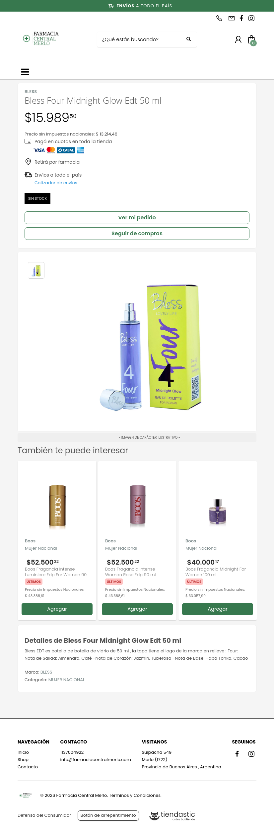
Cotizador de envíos (55, 183)
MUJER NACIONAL (66, 680)
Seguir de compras (137, 233)
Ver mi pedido (137, 217)
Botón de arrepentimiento (108, 815)
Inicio (23, 752)
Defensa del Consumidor (44, 815)
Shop (23, 759)
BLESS (46, 672)
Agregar (57, 609)
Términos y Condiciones (135, 795)
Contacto (28, 767)
